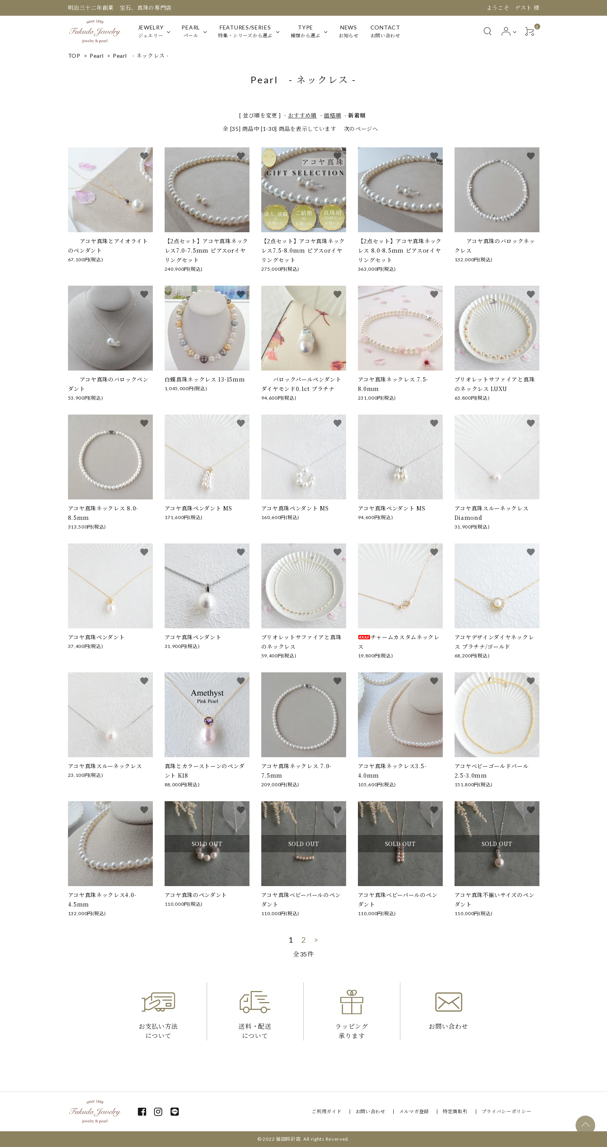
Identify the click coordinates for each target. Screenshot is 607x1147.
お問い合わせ (370, 1111)
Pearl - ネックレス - (141, 55)
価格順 (332, 115)
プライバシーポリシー (507, 1111)
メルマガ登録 (414, 1111)
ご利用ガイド (326, 1111)
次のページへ (361, 128)
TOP (74, 55)
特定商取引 (455, 1111)
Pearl (97, 55)
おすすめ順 (302, 115)
